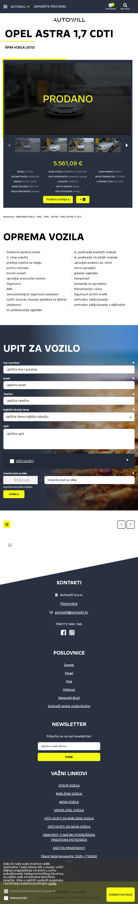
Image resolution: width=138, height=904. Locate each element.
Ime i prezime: (11, 363)
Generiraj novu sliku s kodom (17, 486)
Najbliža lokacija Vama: (16, 409)
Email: (6, 378)
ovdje (52, 883)
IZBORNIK (6, 6)
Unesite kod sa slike (15, 473)
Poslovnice (68, 603)
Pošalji (69, 757)
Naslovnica (8, 216)
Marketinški (18, 898)
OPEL (39, 216)
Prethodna (121, 525)
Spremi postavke (120, 895)
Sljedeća (131, 525)
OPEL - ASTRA (51, 216)
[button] (127, 145)
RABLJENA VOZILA (25, 216)
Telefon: (8, 394)
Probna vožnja (58, 199)
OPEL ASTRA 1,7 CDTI (70, 216)
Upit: (6, 426)
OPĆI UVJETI (25, 461)
